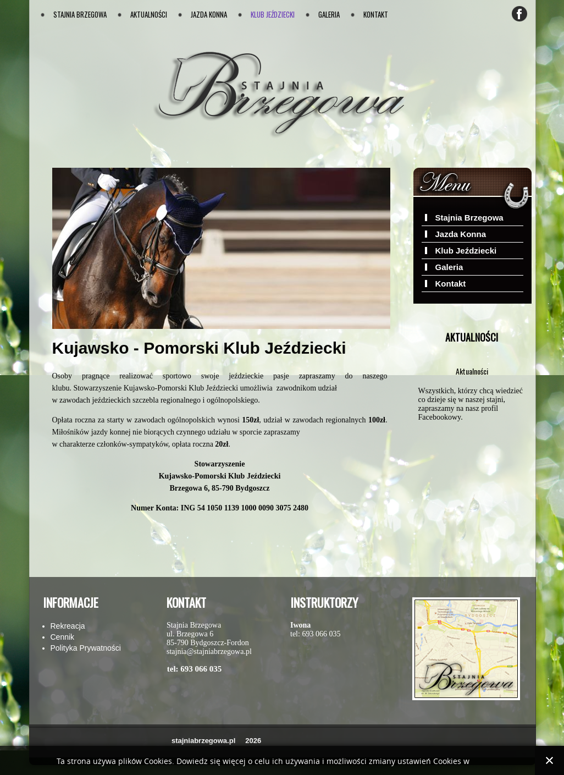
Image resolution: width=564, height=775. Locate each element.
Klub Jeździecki (273, 14)
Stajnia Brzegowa (80, 14)
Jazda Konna (209, 14)
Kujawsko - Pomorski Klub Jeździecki (199, 348)
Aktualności (148, 14)
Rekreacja (68, 626)
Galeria (329, 14)
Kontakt (375, 14)
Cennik (63, 637)
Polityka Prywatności (86, 648)
